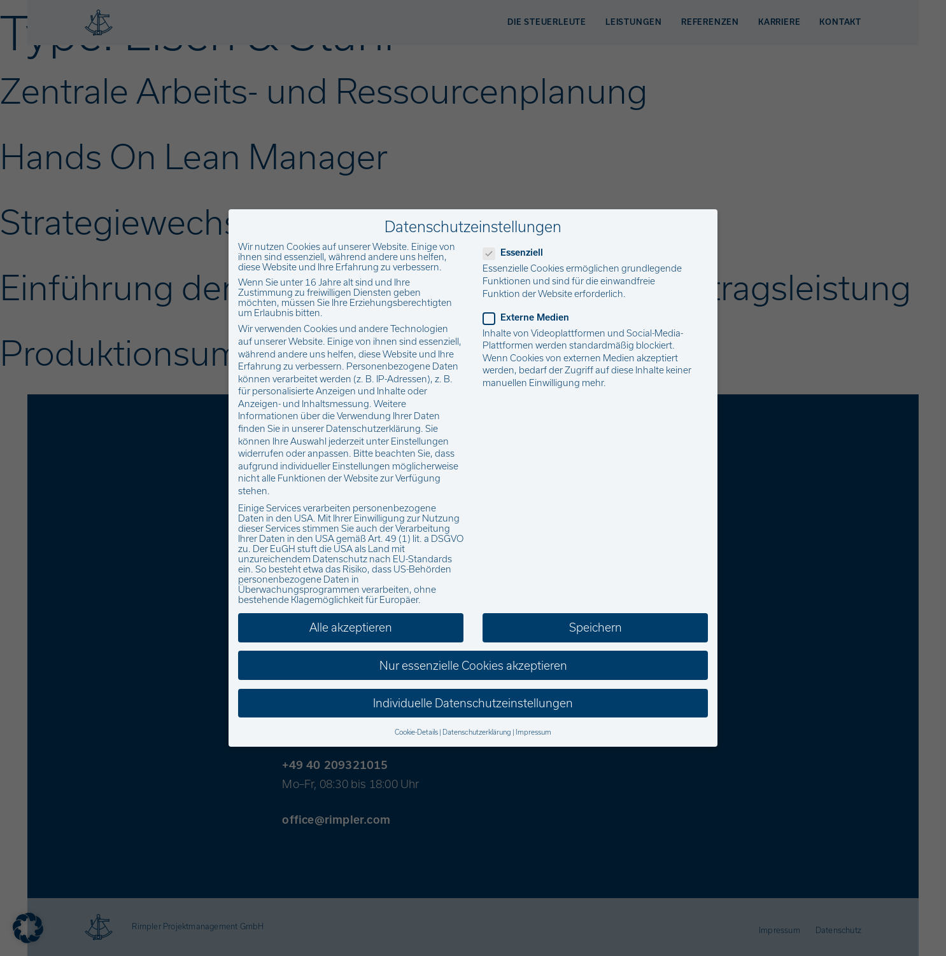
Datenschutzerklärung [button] (476, 732)
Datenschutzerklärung (373, 429)
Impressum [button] (533, 732)
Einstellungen (420, 441)
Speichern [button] (595, 627)
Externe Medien (530, 317)
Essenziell (517, 252)
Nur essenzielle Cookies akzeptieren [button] (473, 665)
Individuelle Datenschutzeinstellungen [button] (473, 703)
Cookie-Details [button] (416, 732)
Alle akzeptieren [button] (350, 627)
